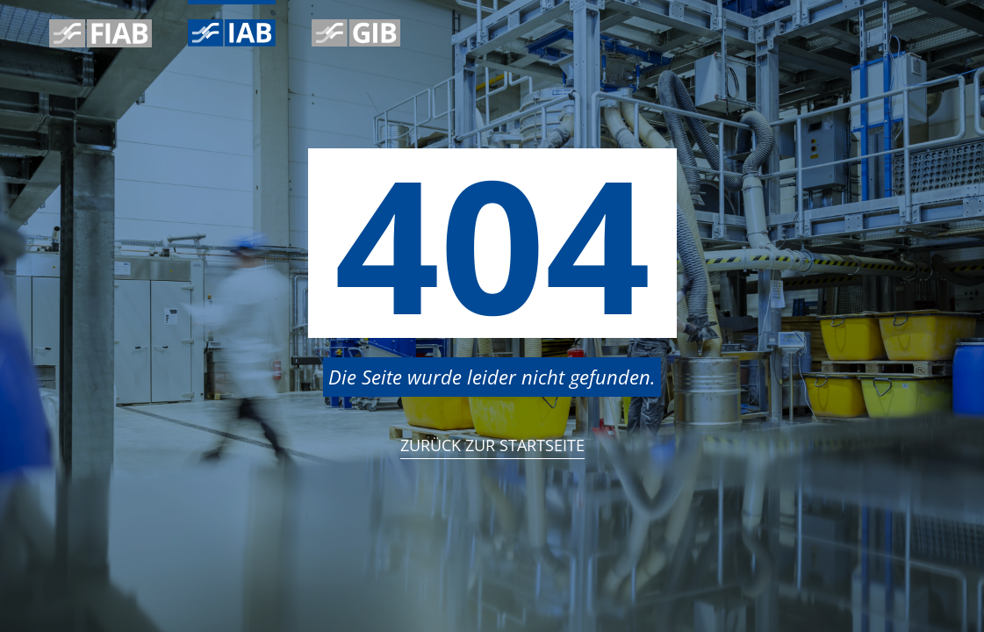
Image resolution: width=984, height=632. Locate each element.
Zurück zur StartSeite (492, 445)
